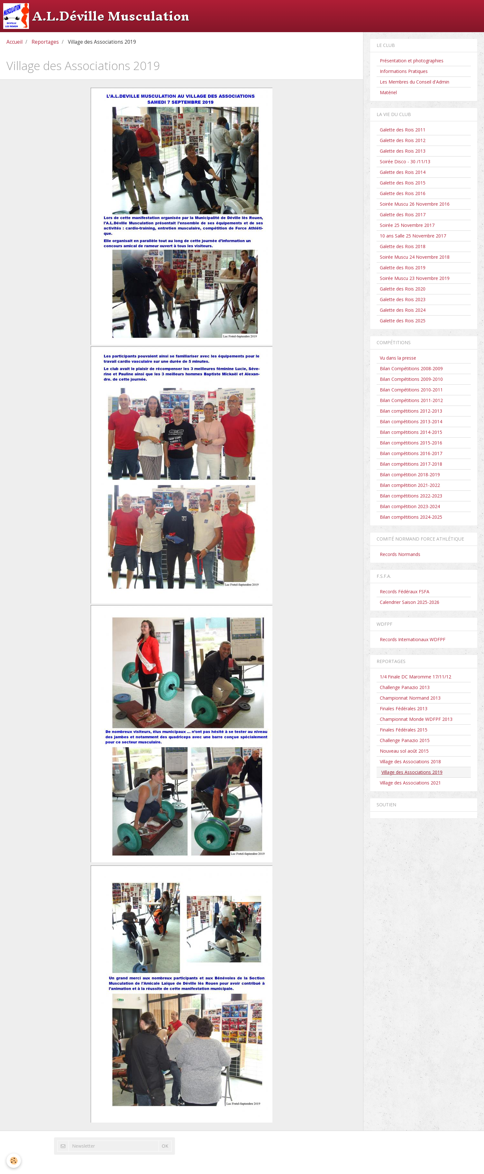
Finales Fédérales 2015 (403, 730)
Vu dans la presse (398, 358)
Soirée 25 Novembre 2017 (407, 225)
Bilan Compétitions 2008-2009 (411, 368)
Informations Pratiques (404, 71)
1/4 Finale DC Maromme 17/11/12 (415, 677)
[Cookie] (13, 1160)
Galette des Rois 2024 (402, 310)
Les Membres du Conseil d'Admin (414, 82)
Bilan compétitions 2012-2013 (411, 411)
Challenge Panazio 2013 (405, 687)
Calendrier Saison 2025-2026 (409, 602)
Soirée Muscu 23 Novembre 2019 (415, 278)
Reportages (45, 42)
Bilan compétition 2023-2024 (410, 506)
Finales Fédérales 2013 (403, 708)
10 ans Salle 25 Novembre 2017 (413, 236)
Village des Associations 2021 (410, 783)
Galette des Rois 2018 (402, 246)
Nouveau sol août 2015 (404, 751)
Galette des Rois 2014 (402, 172)
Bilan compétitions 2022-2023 (411, 496)
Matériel (388, 92)
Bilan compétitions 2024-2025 (411, 517)
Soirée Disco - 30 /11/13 (405, 161)
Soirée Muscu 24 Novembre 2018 (415, 257)
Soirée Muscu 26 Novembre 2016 (415, 204)
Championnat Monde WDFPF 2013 (416, 719)
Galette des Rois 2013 (402, 151)
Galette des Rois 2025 (402, 321)
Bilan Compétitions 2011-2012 (411, 400)
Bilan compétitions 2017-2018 (411, 464)
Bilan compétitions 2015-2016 (411, 443)
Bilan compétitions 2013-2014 (411, 421)
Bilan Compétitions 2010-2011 (411, 390)
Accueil (14, 42)
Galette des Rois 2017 (402, 214)
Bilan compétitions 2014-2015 (411, 432)
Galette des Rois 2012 (402, 140)
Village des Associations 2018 (410, 761)
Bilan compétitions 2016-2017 (411, 453)
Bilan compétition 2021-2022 (410, 485)
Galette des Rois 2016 (402, 193)
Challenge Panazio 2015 (405, 740)
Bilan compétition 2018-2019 (410, 474)
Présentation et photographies (411, 61)
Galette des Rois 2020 (402, 289)
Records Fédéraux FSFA (404, 591)
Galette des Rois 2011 (402, 130)
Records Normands (400, 554)
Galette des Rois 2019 (402, 267)
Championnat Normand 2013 (410, 698)
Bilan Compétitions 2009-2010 (411, 379)
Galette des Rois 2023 (402, 299)
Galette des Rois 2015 (402, 183)
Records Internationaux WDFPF (412, 639)
